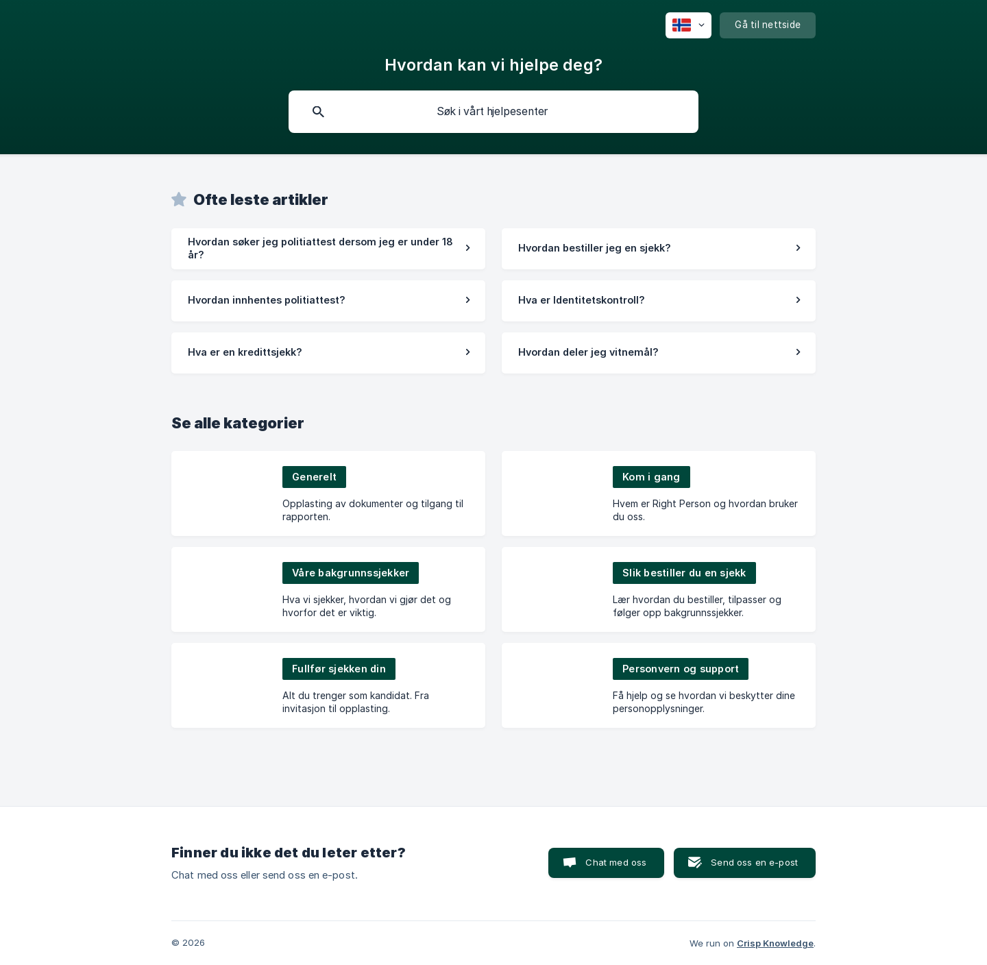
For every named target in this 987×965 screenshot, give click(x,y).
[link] (328, 248)
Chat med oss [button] (615, 862)
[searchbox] (493, 111)
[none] (688, 25)
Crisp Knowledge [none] (775, 943)
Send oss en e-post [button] (754, 862)
